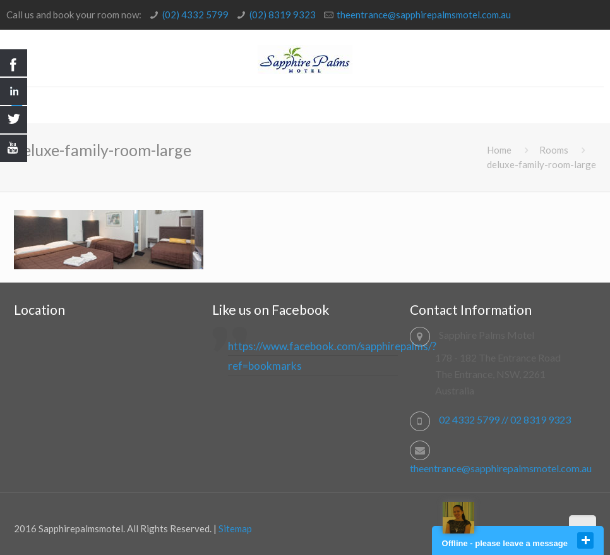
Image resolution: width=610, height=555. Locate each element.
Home (499, 150)
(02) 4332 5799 (195, 14)
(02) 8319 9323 (282, 14)
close (585, 540)
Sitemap (235, 528)
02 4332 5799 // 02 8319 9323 (505, 419)
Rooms (553, 150)
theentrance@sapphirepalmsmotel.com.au (424, 14)
